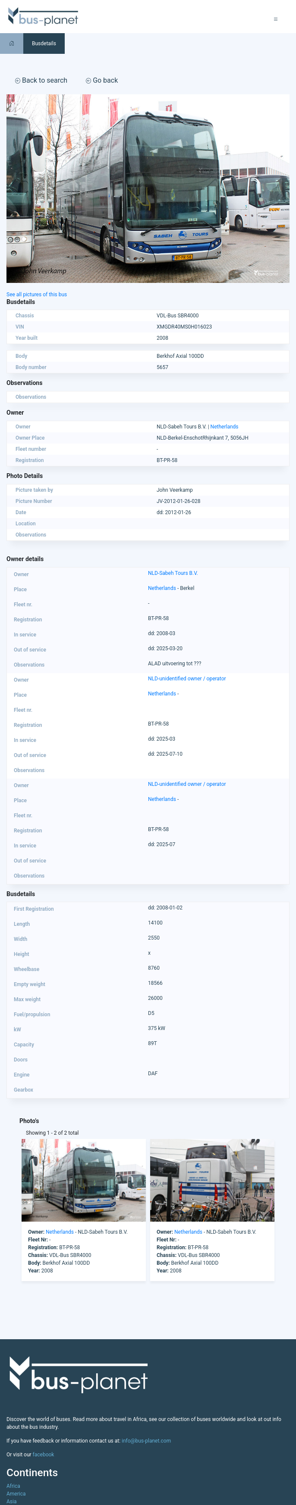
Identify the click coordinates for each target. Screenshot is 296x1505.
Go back (102, 80)
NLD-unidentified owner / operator (187, 679)
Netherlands (225, 427)
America (16, 1494)
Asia (11, 1502)
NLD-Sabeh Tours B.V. (173, 573)
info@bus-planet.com (146, 1441)
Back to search (41, 80)
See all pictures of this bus (36, 295)
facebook (43, 1455)
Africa (13, 1486)
